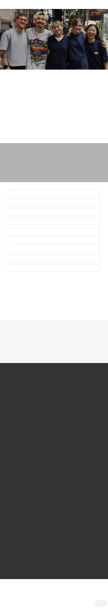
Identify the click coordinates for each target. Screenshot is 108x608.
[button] (99, 4)
